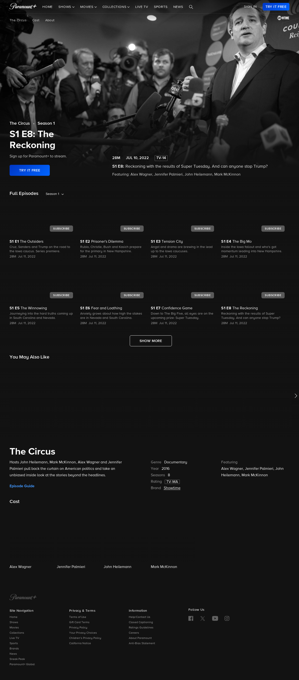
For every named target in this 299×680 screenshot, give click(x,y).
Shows (14, 622)
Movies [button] (87, 7)
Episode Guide (22, 486)
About (50, 20)
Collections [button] (115, 7)
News (178, 7)
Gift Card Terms (79, 622)
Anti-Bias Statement (142, 643)
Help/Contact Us (139, 617)
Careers (134, 633)
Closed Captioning (141, 622)
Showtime (172, 488)
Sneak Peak (17, 659)
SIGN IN (250, 6)
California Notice (80, 643)
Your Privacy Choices (83, 633)
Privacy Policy (78, 627)
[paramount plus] (23, 6)
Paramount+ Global (22, 664)
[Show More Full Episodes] (151, 340)
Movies (14, 627)
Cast (35, 20)
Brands (14, 648)
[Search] (191, 7)
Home (47, 7)
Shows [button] (65, 7)
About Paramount (140, 638)
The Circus (18, 20)
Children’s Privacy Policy (85, 638)
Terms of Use (77, 617)
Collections (17, 633)
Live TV (141, 7)
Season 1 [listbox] (52, 194)
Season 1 (46, 123)
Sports (161, 7)
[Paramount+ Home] (23, 597)
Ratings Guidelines (141, 627)
